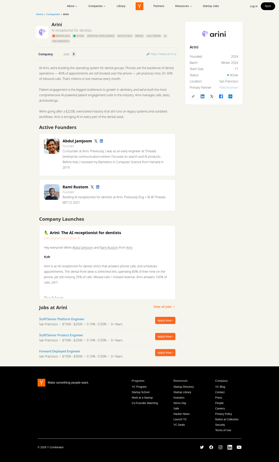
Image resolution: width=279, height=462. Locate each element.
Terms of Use (223, 430)
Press (218, 397)
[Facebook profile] (221, 96)
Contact (220, 392)
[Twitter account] (96, 141)
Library (121, 6)
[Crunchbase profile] (230, 96)
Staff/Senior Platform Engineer (61, 319)
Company (45, 54)
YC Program (139, 386)
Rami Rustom (109, 247)
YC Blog (220, 386)
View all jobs (164, 307)
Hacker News (181, 413)
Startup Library (182, 392)
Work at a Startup (142, 397)
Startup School (141, 392)
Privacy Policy (223, 413)
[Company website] (193, 96)
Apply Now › (165, 320)
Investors (178, 397)
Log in (254, 6)
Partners (158, 6)
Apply (268, 5)
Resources (183, 6)
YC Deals (179, 424)
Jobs (67, 54)
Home (39, 14)
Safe (176, 408)
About (72, 6)
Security (220, 424)
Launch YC (180, 419)
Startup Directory (183, 386)
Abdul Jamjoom (82, 247)
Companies (97, 6)
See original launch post (62, 238)
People (219, 403)
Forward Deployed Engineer (59, 351)
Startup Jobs (211, 6)
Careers (220, 408)
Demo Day (179, 403)
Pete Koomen (229, 87)
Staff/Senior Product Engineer (61, 335)
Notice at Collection (227, 419)
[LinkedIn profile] (101, 141)
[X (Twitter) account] (211, 96)
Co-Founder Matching (145, 403)
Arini (129, 247)
